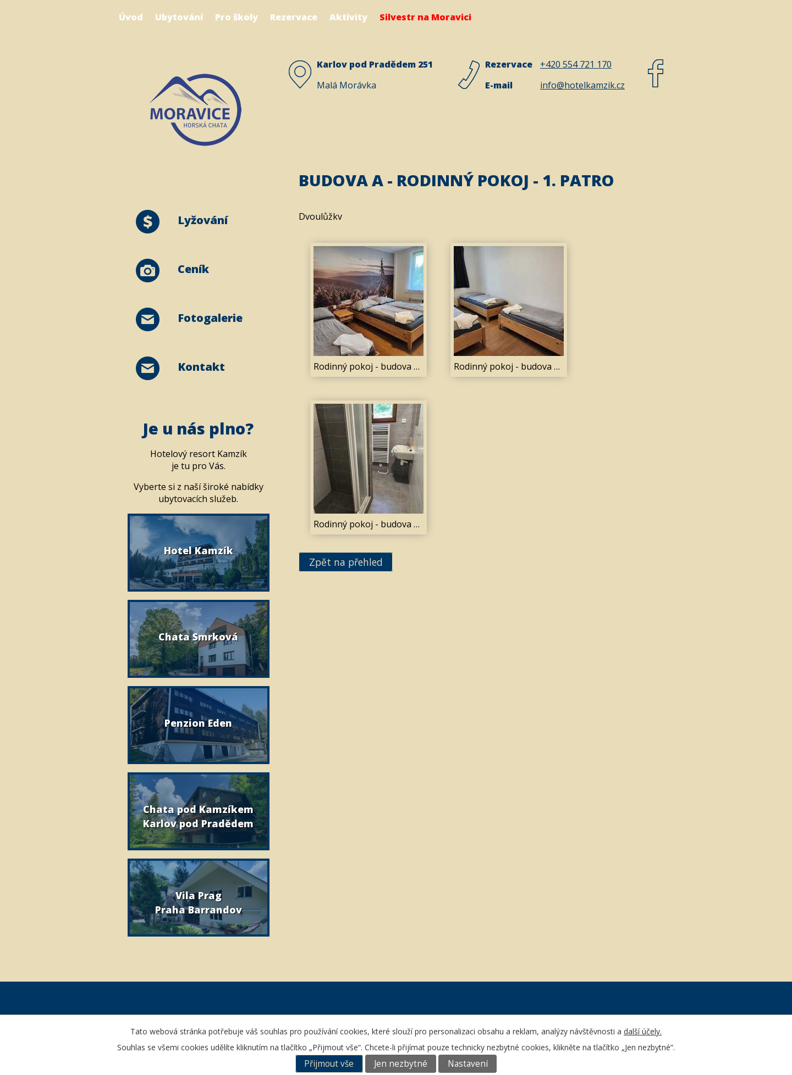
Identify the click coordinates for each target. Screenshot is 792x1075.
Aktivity (348, 17)
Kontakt (201, 366)
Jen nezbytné (400, 1064)
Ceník (193, 268)
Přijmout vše (329, 1064)
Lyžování (203, 220)
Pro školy (236, 17)
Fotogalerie (210, 317)
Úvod (131, 17)
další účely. (643, 1031)
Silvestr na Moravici (425, 17)
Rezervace (293, 17)
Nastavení (468, 1064)
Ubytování (179, 17)
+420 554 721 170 (576, 64)
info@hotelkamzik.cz (582, 85)
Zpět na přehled (346, 562)
